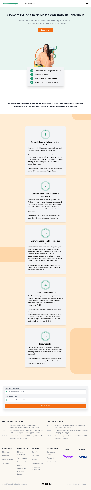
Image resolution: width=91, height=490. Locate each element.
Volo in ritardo (22, 458)
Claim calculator (7, 460)
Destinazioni (51, 462)
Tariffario (5, 464)
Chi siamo (35, 456)
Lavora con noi (37, 464)
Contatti (35, 452)
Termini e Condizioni (73, 484)
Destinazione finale (11, 396)
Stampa (34, 460)
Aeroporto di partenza (12, 388)
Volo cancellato (22, 462)
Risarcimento (6, 452)
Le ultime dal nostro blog (56, 421)
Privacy (85, 484)
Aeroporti (50, 458)
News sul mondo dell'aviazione (13, 421)
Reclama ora (45, 30)
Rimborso (5, 456)
